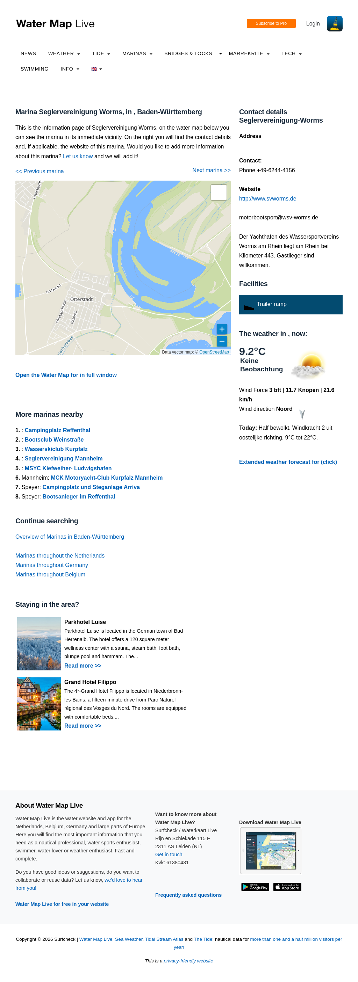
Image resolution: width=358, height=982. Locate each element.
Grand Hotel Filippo (90, 682)
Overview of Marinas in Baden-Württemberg (69, 537)
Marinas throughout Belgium (50, 574)
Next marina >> (212, 170)
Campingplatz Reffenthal (58, 430)
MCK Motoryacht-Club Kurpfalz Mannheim (107, 478)
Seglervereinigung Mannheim (64, 458)
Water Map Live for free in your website (62, 904)
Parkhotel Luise (85, 622)
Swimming (35, 69)
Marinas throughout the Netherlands (60, 556)
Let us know (78, 156)
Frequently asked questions (188, 895)
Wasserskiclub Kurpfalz (56, 449)
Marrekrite (249, 53)
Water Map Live (96, 939)
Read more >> (82, 666)
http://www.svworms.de (267, 199)
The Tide (203, 939)
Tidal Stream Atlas (164, 939)
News (28, 53)
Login (313, 24)
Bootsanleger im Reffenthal (78, 497)
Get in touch (168, 854)
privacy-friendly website (188, 960)
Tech (291, 53)
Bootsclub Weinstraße (54, 440)
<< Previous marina (39, 171)
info (69, 69)
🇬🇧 (96, 69)
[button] (219, 192)
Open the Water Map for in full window (66, 375)
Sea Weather (128, 939)
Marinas (137, 53)
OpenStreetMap (214, 352)
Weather (64, 53)
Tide (101, 53)
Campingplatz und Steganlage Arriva (91, 487)
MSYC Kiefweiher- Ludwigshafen (68, 468)
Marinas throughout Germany (51, 565)
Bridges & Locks (188, 53)
